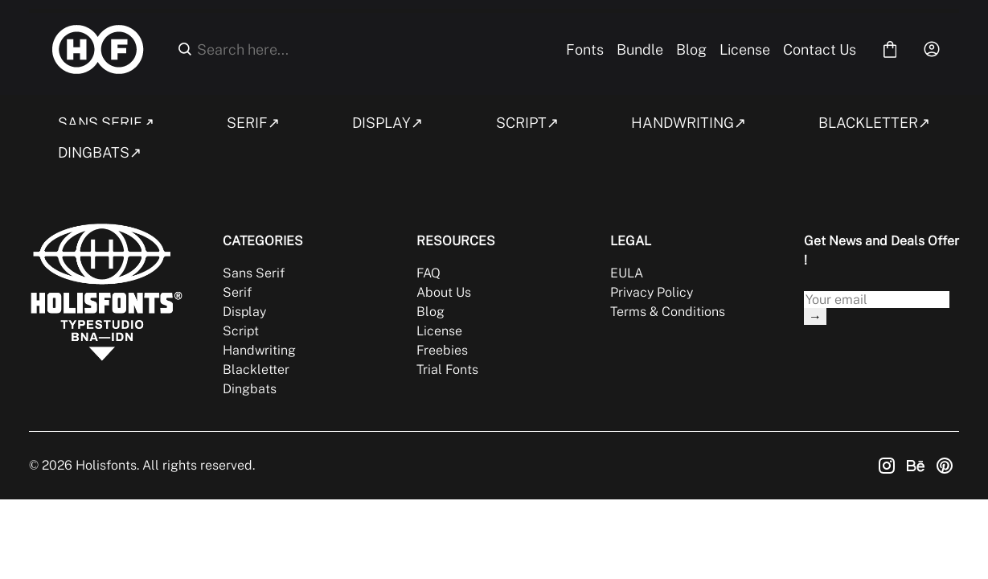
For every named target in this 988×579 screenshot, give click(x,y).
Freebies (442, 350)
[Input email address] (876, 299)
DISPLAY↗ (387, 122)
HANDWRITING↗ (688, 122)
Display (244, 311)
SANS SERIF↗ (106, 122)
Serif (237, 292)
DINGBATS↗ (99, 152)
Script (241, 331)
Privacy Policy (651, 292)
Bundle (640, 49)
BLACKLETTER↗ (874, 122)
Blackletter (256, 369)
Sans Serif (254, 273)
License (744, 49)
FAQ (428, 273)
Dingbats (250, 388)
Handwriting (259, 350)
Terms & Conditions (667, 311)
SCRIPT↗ (527, 122)
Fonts (585, 49)
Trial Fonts (447, 369)
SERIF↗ (253, 122)
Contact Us (819, 49)
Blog (691, 49)
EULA (626, 273)
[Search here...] (369, 49)
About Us (443, 292)
